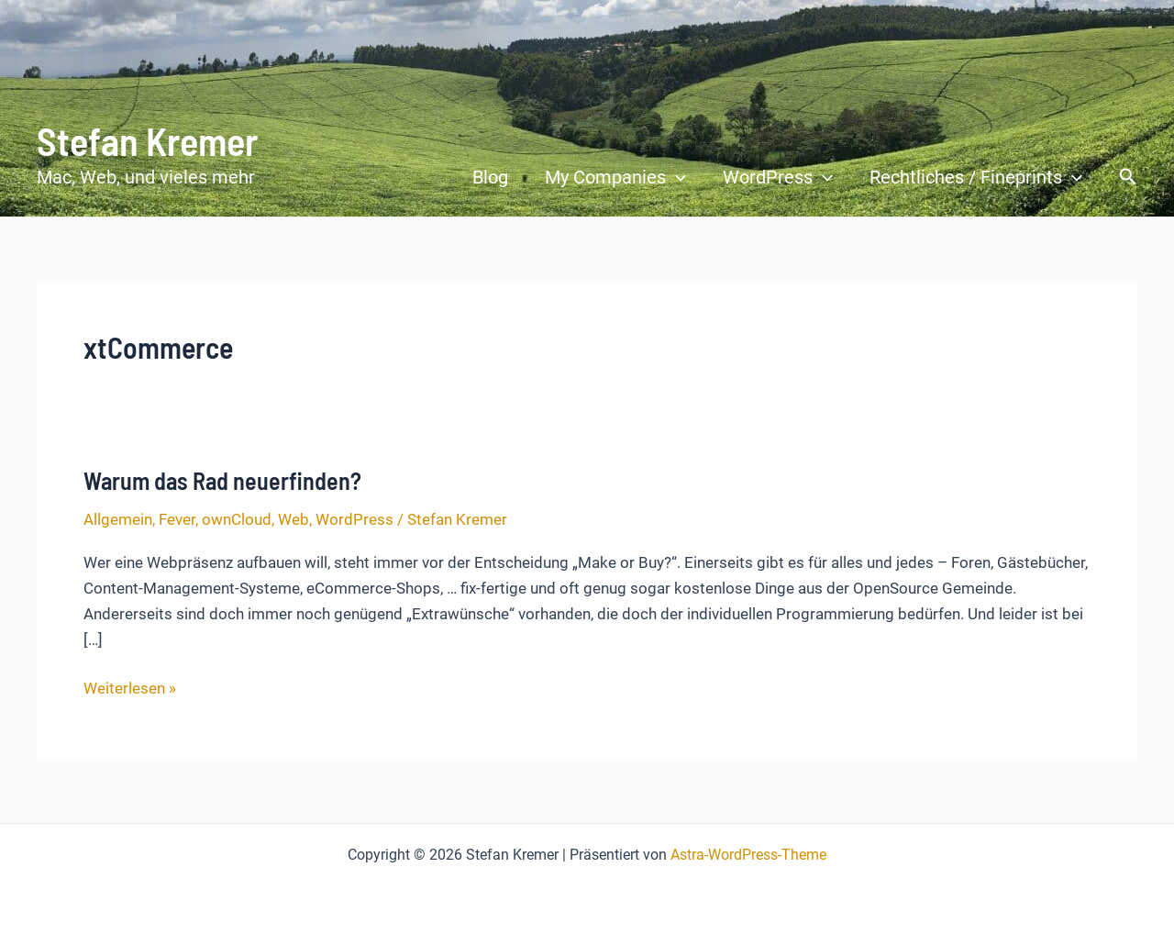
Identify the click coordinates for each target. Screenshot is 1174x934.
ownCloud (236, 519)
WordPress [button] (778, 177)
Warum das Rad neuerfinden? (222, 480)
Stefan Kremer (147, 140)
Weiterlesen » (129, 688)
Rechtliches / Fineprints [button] (975, 177)
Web (293, 519)
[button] (676, 177)
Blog (490, 177)
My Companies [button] (615, 177)
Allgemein (117, 519)
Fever (177, 519)
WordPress (354, 519)
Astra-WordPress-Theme (748, 854)
